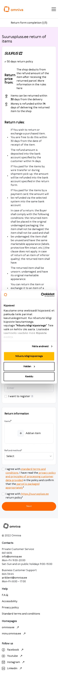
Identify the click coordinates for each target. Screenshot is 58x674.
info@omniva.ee (12, 556)
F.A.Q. (5, 595)
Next (29, 506)
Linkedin (12, 668)
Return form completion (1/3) (29, 23)
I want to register (21, 396)
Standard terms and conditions (21, 613)
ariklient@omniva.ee (14, 577)
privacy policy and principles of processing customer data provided (31, 476)
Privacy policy (10, 607)
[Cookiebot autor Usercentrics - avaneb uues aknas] (41, 295)
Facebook (13, 650)
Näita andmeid (40, 346)
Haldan (29, 366)
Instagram (13, 662)
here (19, 88)
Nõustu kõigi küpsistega (29, 356)
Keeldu (29, 376)
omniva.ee (11, 627)
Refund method (13, 450)
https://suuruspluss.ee (34, 494)
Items (7, 421)
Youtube (12, 656)
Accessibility (9, 601)
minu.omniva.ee (14, 634)
